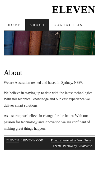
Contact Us (68, 25)
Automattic (85, 146)
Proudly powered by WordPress (71, 140)
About (37, 25)
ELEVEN (73, 9)
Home (14, 25)
